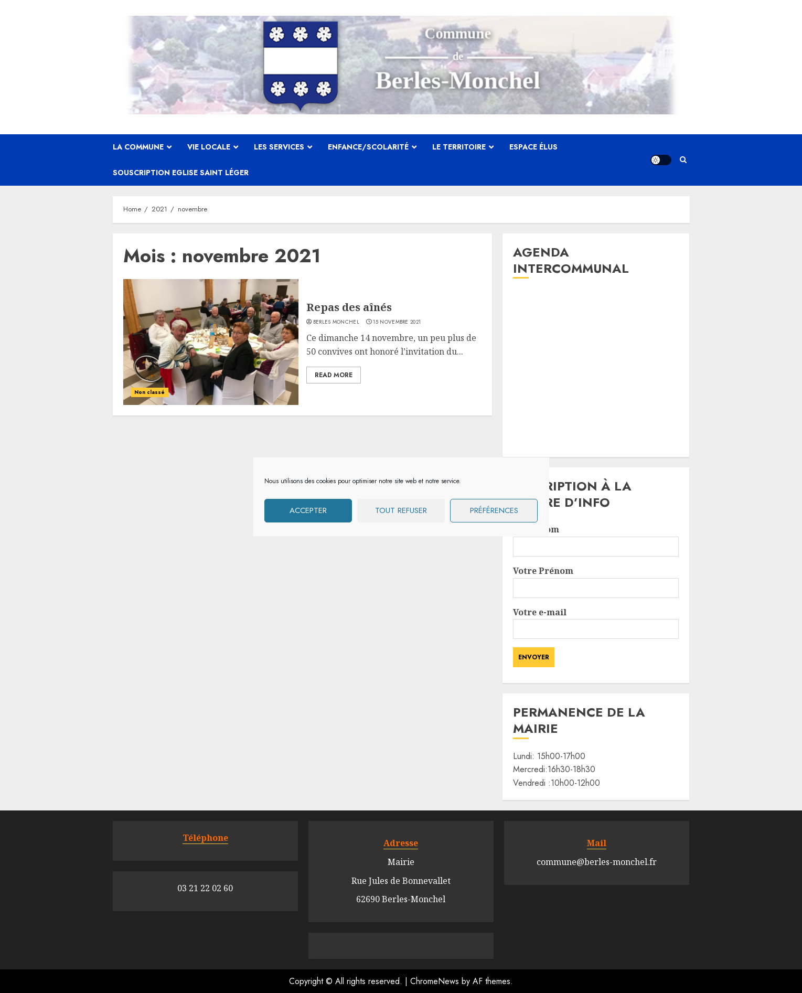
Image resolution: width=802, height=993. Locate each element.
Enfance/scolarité (368, 147)
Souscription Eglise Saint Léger (181, 172)
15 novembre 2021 (397, 322)
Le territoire (459, 147)
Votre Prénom (596, 579)
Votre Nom (596, 538)
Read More (333, 375)
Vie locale (208, 147)
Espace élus (533, 147)
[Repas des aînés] (210, 342)
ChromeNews (434, 981)
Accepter (308, 510)
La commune (138, 147)
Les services (279, 147)
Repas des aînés (349, 307)
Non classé (149, 392)
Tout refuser (401, 510)
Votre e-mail (596, 620)
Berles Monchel (336, 322)
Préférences (494, 510)
